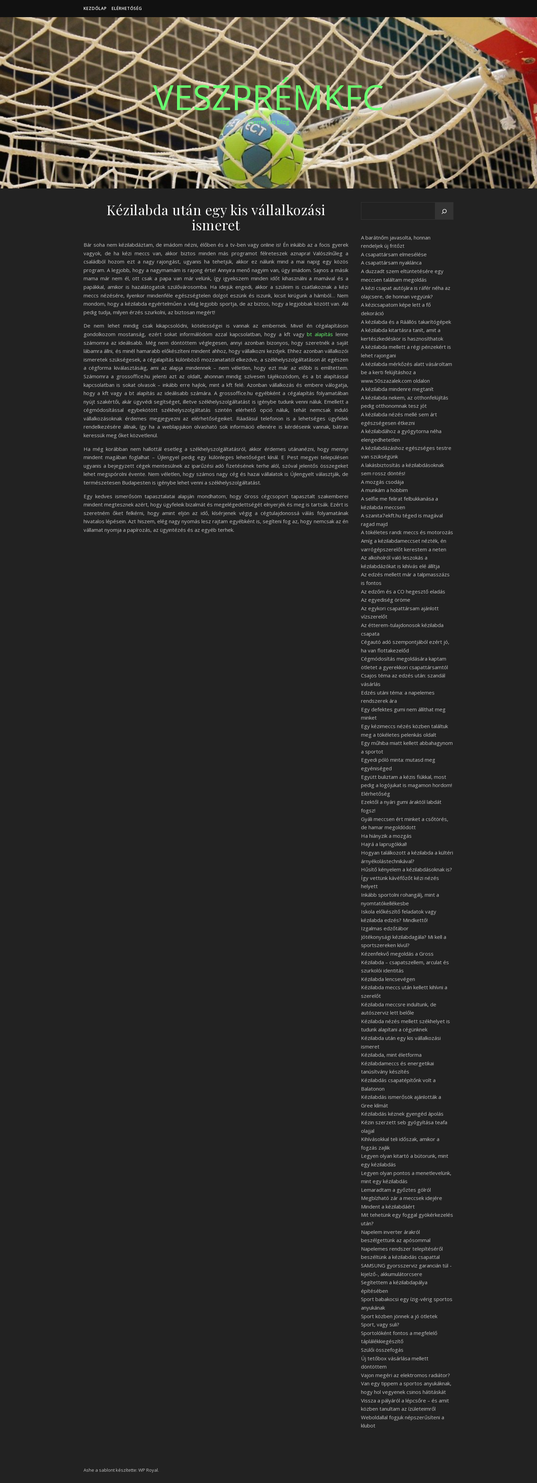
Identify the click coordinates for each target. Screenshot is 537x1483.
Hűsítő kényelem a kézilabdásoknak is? (406, 869)
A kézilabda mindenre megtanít (397, 388)
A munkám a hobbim (384, 490)
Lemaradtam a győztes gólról (396, 1189)
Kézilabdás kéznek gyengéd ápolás (402, 1113)
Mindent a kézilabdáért (388, 1206)
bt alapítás (320, 334)
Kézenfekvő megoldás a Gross (397, 953)
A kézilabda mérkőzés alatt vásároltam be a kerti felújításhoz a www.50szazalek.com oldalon (406, 372)
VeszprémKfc (268, 96)
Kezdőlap (95, 8)
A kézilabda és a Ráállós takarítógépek (406, 321)
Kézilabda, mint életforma (391, 1054)
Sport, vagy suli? (380, 1324)
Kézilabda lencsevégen (388, 979)
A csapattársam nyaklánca (391, 262)
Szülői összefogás (382, 1349)
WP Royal (148, 1470)
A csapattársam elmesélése (394, 254)
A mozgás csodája (382, 481)
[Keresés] (444, 211)
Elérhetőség (127, 8)
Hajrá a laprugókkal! (384, 844)
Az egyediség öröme (385, 599)
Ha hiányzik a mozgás (386, 835)
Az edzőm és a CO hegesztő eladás (403, 591)
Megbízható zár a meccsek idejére (401, 1197)
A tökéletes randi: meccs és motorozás (407, 532)
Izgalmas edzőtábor (385, 928)
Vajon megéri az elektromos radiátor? (405, 1375)
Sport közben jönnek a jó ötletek (399, 1316)
